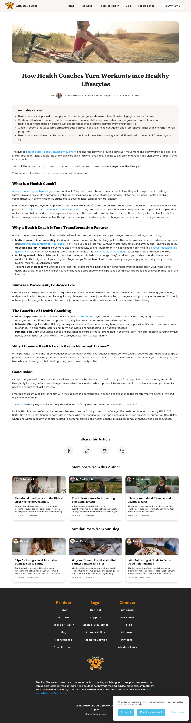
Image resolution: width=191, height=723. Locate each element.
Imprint (95, 709)
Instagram (127, 610)
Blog (128, 6)
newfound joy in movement (110, 251)
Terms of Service (95, 640)
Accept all (126, 712)
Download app (63, 647)
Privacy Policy (95, 632)
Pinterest (127, 632)
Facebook (127, 617)
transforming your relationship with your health (53, 209)
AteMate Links (127, 647)
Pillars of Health (109, 6)
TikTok (127, 625)
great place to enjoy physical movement (52, 152)
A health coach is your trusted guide (33, 191)
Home (70, 6)
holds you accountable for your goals (42, 244)
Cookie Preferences (95, 714)
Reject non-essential (151, 712)
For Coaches (146, 6)
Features (86, 6)
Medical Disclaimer (95, 625)
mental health (84, 316)
